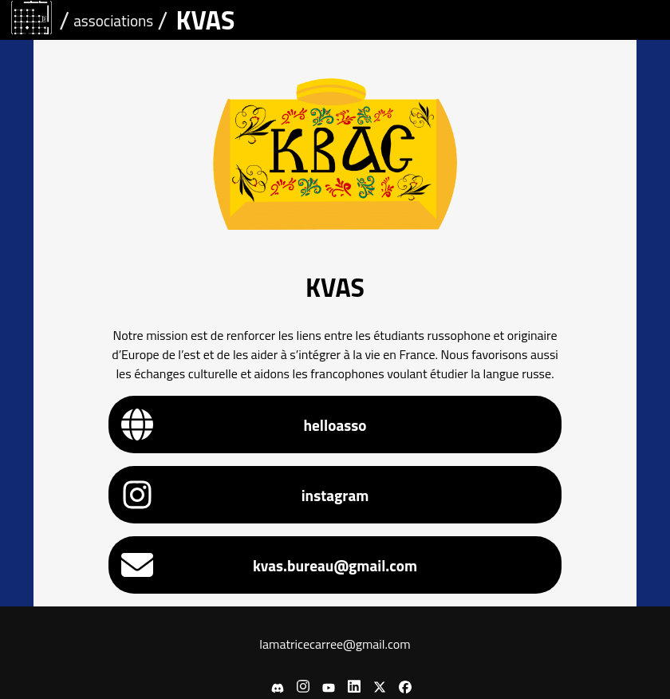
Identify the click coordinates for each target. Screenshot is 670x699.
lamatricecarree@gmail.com (334, 644)
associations (113, 20)
